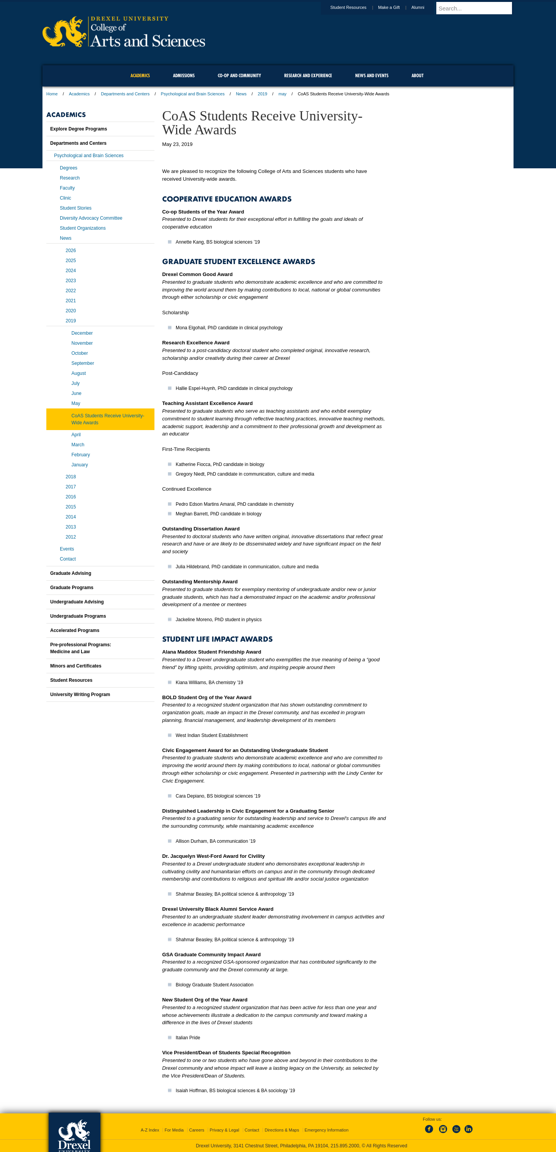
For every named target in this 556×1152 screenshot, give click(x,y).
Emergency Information (327, 1130)
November (82, 343)
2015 (71, 507)
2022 (71, 290)
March (77, 444)
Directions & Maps (281, 1130)
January (79, 465)
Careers (196, 1130)
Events (67, 549)
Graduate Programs (71, 587)
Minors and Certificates (76, 666)
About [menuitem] (418, 75)
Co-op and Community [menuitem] (239, 75)
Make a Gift (396, 7)
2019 (262, 93)
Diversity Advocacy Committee (91, 218)
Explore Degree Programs (78, 129)
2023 (71, 280)
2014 (71, 517)
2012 (71, 537)
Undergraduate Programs (78, 616)
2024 (71, 270)
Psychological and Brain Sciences (193, 93)
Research (70, 178)
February (80, 454)
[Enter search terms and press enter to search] (478, 8)
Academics (79, 93)
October (79, 353)
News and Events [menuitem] (371, 75)
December (82, 333)
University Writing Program (80, 694)
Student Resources (356, 7)
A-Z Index (150, 1130)
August (78, 373)
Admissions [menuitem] (184, 75)
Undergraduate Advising (77, 602)
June (76, 393)
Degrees (68, 168)
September (82, 363)
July (75, 383)
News (241, 93)
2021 (71, 300)
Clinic (65, 198)
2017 (71, 487)
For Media (174, 1130)
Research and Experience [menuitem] (308, 75)
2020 (71, 310)
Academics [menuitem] (140, 75)
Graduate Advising (70, 573)
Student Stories (76, 208)
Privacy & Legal (224, 1130)
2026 (71, 250)
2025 (71, 260)
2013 (71, 527)
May (75, 403)
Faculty (67, 188)
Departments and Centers (125, 93)
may (282, 93)
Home (52, 93)
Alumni (425, 7)
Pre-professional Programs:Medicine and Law (80, 648)
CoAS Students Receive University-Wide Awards (107, 419)
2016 (71, 497)
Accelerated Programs (74, 630)
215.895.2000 (345, 1146)
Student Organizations (83, 228)
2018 (71, 476)
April (76, 434)
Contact (68, 559)
